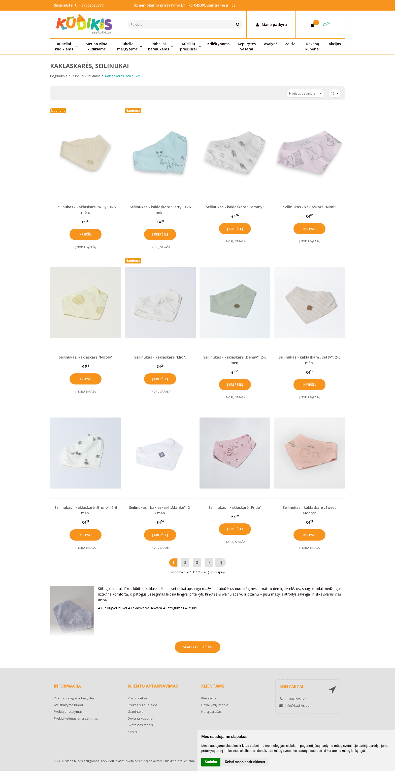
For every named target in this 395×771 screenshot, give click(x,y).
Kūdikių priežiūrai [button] (188, 46)
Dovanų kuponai (312, 46)
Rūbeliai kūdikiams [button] (64, 46)
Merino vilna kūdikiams (96, 46)
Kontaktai (135, 731)
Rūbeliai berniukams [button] (158, 46)
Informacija (67, 686)
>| (221, 562)
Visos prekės (137, 698)
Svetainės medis (140, 725)
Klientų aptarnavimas (153, 686)
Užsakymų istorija (214, 705)
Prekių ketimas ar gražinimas (76, 718)
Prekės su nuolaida (142, 705)
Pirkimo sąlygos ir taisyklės (74, 698)
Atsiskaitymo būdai (68, 705)
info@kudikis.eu (294, 705)
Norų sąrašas (211, 711)
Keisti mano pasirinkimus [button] (245, 762)
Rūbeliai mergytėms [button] (127, 46)
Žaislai (291, 43)
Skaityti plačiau (197, 647)
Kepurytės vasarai (247, 46)
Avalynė (271, 43)
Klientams (212, 686)
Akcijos (335, 43)
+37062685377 (89, 5)
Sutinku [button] (211, 762)
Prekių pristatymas (68, 711)
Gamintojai (136, 711)
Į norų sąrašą (85, 247)
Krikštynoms (218, 43)
